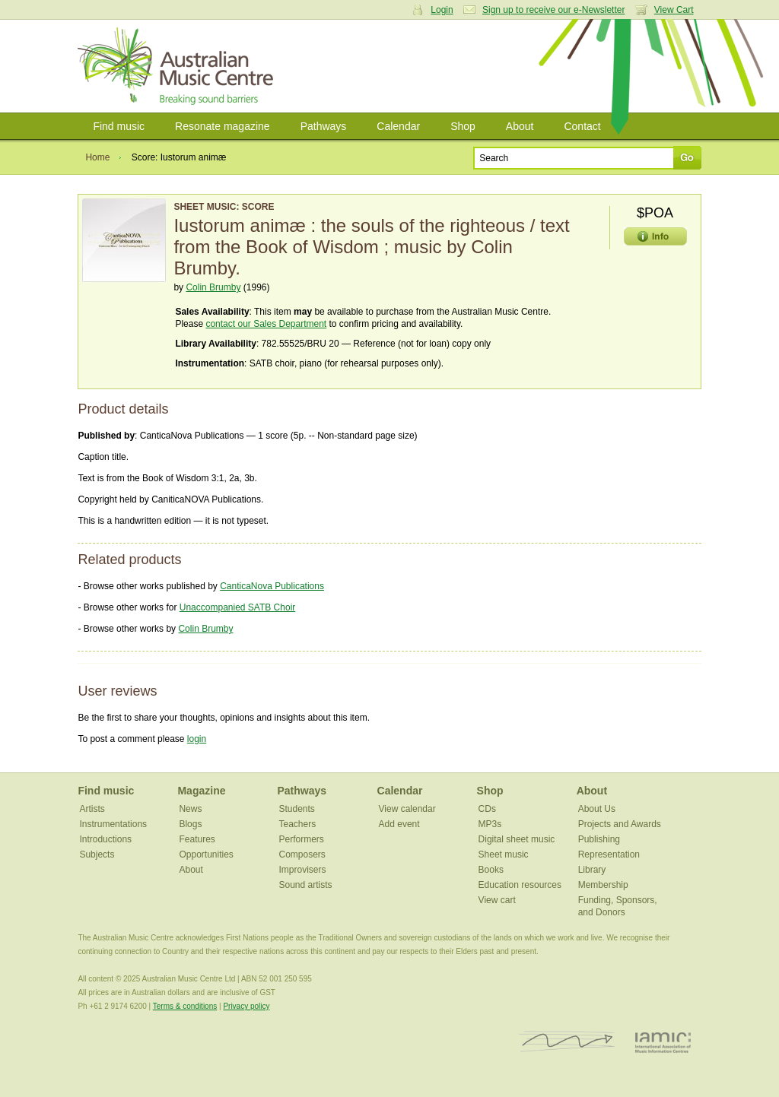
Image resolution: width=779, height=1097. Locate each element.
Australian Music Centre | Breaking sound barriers (178, 66)
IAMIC (663, 1042)
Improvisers (302, 869)
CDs (487, 809)
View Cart (674, 10)
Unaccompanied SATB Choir (238, 607)
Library (592, 869)
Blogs (190, 824)
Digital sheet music (517, 839)
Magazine (201, 791)
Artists (91, 809)
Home (97, 157)
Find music (119, 126)
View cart (497, 900)
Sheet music (504, 854)
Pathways (323, 126)
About (520, 126)
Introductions (105, 839)
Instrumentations (113, 824)
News (190, 809)
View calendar (407, 809)
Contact (582, 126)
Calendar (398, 126)
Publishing (599, 839)
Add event (399, 824)
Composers (302, 854)
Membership (603, 885)
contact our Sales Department (265, 324)
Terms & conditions (185, 1006)
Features (197, 839)
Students (297, 809)
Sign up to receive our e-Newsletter (553, 10)
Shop (462, 126)
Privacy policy (246, 1006)
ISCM (567, 1042)
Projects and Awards (619, 824)
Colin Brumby (213, 287)
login (196, 739)
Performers (301, 839)
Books (491, 869)
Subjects (96, 854)
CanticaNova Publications (272, 586)
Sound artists (305, 885)
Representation (609, 854)
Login (442, 10)
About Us (596, 809)
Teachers (297, 824)
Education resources (520, 885)
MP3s (490, 824)
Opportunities (206, 854)
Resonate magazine (222, 126)
